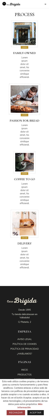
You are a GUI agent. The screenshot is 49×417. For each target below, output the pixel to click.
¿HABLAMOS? (24, 353)
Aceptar (35, 412)
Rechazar (16, 412)
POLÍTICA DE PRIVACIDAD (24, 348)
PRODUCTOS (25, 374)
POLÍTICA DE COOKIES (25, 344)
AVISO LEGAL (24, 339)
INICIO (24, 369)
